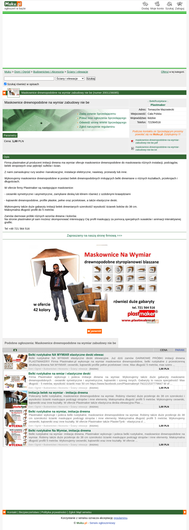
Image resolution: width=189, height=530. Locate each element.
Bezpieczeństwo (29, 512)
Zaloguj (179, 7)
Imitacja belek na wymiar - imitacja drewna (58, 392)
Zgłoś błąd (80, 512)
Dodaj (145, 7)
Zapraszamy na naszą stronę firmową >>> (94, 235)
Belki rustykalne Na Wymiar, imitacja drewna (59, 430)
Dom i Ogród (22, 71)
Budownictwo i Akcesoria (48, 71)
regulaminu (120, 517)
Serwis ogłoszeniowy (102, 522)
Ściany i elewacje (77, 71)
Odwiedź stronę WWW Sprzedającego (102, 122)
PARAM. (180, 350)
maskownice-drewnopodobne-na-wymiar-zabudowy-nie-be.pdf (157, 141)
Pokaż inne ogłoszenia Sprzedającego (102, 118)
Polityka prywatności (53, 512)
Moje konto (157, 7)
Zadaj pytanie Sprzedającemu (97, 113)
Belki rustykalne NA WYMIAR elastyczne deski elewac (66, 354)
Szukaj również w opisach (21, 84)
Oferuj (165, 71)
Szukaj (169, 7)
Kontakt (12, 512)
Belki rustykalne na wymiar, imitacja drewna (59, 411)
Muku (7, 71)
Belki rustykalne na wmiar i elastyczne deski (59, 373)
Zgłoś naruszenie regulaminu (96, 126)
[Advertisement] (94, 41)
